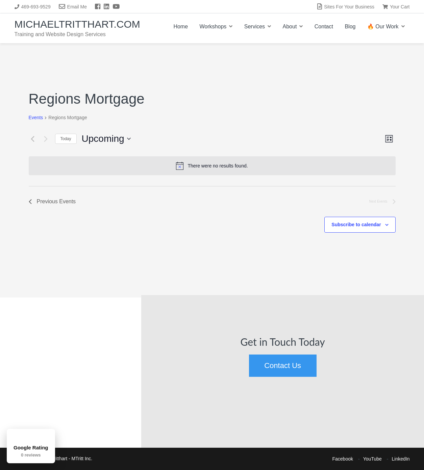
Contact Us (282, 365)
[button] (8, 320)
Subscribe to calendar (356, 224)
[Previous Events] (33, 139)
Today (65, 138)
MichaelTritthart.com (77, 24)
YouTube (372, 458)
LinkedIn (401, 458)
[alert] (212, 165)
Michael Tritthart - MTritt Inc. (63, 458)
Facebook (342, 458)
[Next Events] (46, 139)
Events (36, 117)
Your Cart (396, 6)
